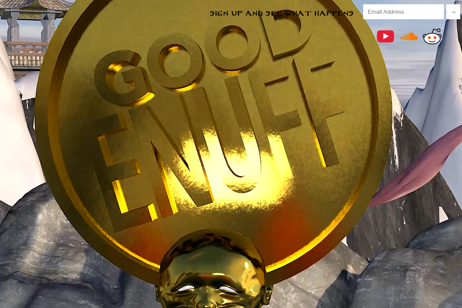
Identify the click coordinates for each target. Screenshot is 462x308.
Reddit (432, 36)
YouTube (385, 36)
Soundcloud (409, 36)
